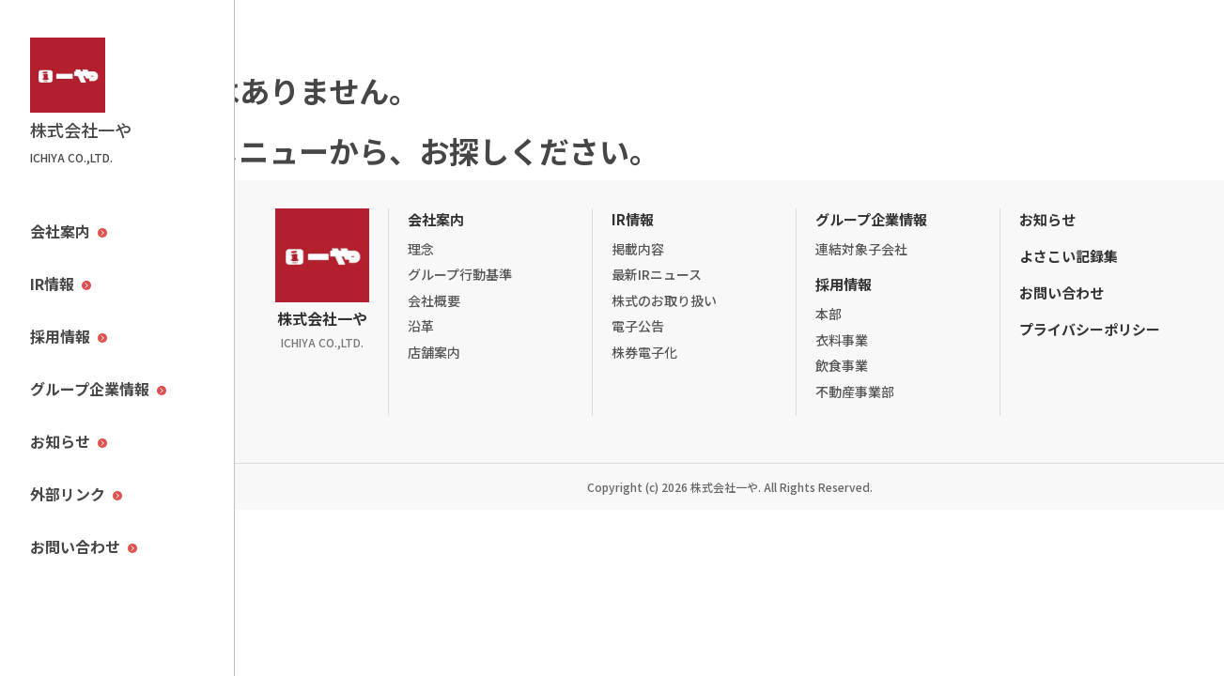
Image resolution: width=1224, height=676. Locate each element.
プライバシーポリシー (1089, 329)
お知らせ (1047, 219)
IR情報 (633, 219)
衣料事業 (841, 339)
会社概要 (434, 300)
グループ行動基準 (460, 274)
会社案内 (436, 219)
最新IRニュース (657, 274)
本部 (828, 313)
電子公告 (638, 325)
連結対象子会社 (861, 248)
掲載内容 (638, 248)
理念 (421, 248)
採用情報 (843, 284)
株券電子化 (644, 352)
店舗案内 (434, 352)
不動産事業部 (854, 391)
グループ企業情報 (871, 219)
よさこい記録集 (1068, 256)
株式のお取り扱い (664, 300)
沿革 (421, 325)
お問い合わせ (1061, 292)
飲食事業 (841, 365)
